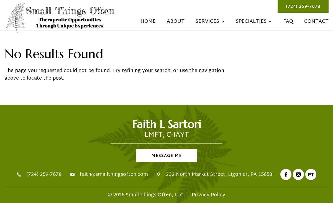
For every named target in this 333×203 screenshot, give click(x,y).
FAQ (288, 23)
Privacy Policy (208, 195)
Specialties (251, 23)
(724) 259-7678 (303, 7)
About (176, 23)
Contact (316, 23)
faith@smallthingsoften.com (114, 174)
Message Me (166, 156)
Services (207, 23)
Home (148, 23)
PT (311, 174)
